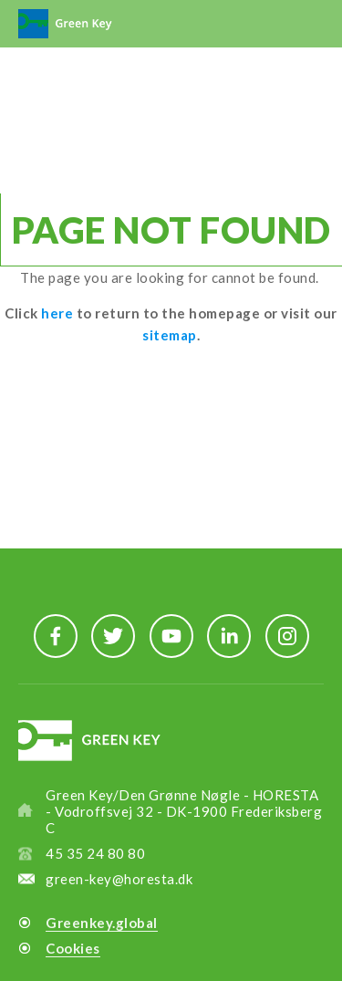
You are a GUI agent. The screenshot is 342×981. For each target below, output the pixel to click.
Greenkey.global (102, 922)
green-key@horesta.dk (119, 879)
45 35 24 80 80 (95, 853)
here (57, 313)
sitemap (169, 335)
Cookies (73, 948)
